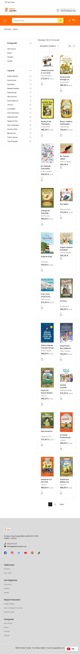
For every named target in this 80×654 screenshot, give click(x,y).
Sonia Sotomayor (13, 113)
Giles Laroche (45, 299)
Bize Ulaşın (8, 573)
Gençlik (9, 61)
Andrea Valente (46, 171)
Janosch (44, 396)
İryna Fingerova (12, 101)
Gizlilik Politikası (9, 604)
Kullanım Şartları (9, 612)
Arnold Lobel (64, 82)
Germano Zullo (12, 129)
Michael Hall (11, 133)
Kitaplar (6, 592)
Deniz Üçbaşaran (66, 161)
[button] (5, 20)
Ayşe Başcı (44, 262)
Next (62, 504)
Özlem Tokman (65, 351)
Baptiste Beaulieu (66, 390)
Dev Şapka (64, 204)
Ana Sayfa (7, 29)
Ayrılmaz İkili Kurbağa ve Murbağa (65, 79)
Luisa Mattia (11, 109)
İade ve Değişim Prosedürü (13, 608)
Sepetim (7, 588)
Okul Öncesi (11, 49)
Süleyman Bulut (46, 76)
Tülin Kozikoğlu (12, 141)
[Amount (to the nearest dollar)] (34, 20)
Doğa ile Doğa (46, 256)
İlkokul (9, 53)
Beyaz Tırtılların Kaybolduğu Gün (66, 124)
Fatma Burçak (64, 127)
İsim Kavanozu (46, 431)
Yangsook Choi (46, 436)
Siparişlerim (8, 584)
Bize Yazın (10, 2)
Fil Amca (63, 301)
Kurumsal (7, 569)
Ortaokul (10, 57)
